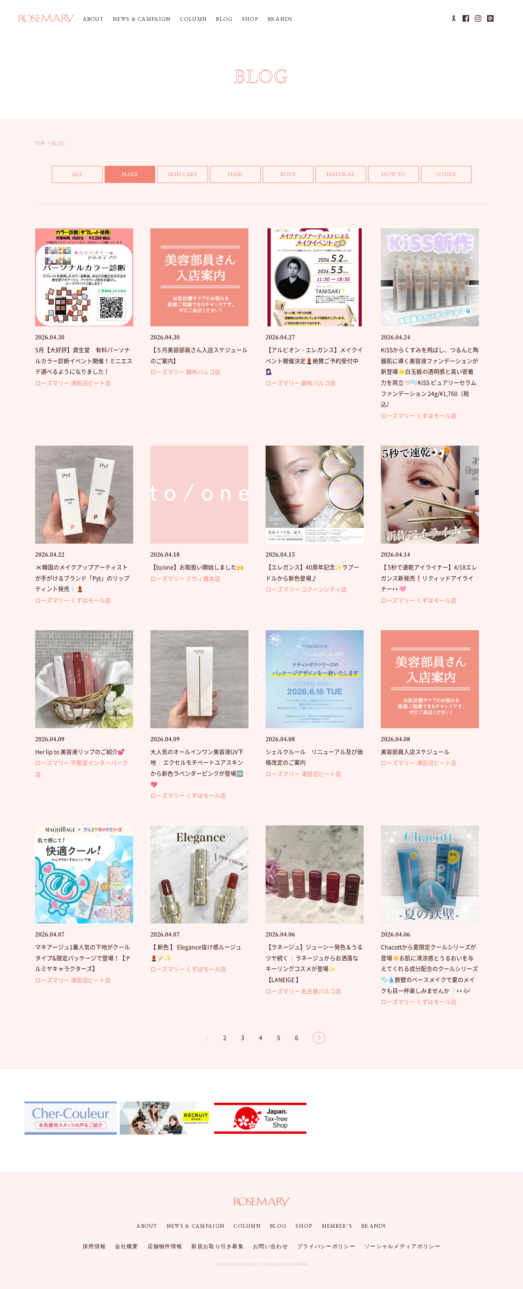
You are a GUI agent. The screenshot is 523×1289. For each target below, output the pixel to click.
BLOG (224, 19)
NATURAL (340, 174)
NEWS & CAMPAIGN (142, 19)
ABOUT (93, 19)
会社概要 (126, 1246)
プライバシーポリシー (326, 1246)
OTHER (446, 174)
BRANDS (280, 19)
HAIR (235, 174)
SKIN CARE (183, 174)
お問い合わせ (270, 1246)
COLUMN (193, 19)
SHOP (250, 19)
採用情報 (94, 1246)
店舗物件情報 (165, 1246)
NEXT (319, 1038)
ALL (77, 174)
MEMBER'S (337, 1225)
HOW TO (393, 174)
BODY (288, 174)
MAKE (130, 174)
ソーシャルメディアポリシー (402, 1246)
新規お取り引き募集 (217, 1246)
